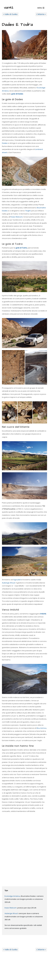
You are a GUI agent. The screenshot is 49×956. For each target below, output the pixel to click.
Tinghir (28, 210)
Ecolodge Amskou (12, 896)
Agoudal (17, 579)
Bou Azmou (41, 728)
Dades (5, 143)
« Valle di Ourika (10, 14)
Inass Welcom (17, 217)
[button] (40, 7)
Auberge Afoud (8, 583)
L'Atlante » (41, 14)
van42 (8, 7)
